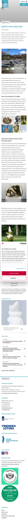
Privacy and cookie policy (8, 515)
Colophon (4, 517)
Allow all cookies (14, 273)
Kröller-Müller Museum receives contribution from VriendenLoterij (13, 349)
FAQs (2, 510)
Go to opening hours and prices (9, 393)
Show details (20, 268)
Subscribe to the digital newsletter (10, 464)
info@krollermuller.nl (6, 408)
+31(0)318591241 (5, 409)
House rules (4, 512)
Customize (14, 278)
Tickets (24, 4)
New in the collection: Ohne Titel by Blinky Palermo (13, 356)
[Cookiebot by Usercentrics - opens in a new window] (20, 244)
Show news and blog (8, 370)
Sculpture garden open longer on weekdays (13, 341)
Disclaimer (4, 514)
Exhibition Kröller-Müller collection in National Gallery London (13, 364)
